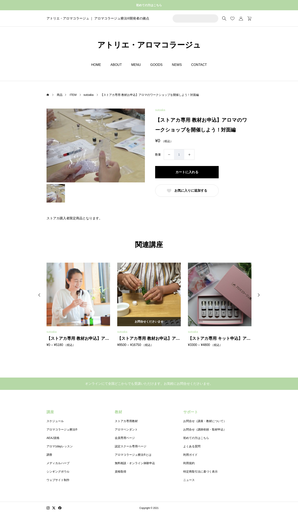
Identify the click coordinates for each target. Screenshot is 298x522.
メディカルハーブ (58, 463)
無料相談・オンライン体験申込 (135, 463)
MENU (136, 64)
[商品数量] (179, 154)
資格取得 (120, 471)
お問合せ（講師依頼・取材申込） (204, 429)
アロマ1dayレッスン (60, 446)
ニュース (189, 480)
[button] (39, 295)
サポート (190, 412)
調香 (49, 454)
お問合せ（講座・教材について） (204, 421)
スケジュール (55, 421)
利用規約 (189, 463)
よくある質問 (191, 446)
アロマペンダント (126, 429)
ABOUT (116, 64)
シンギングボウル (58, 471)
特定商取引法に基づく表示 (200, 471)
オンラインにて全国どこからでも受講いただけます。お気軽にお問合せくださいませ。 (149, 383)
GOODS (156, 64)
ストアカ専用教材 (126, 421)
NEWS (177, 64)
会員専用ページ (125, 438)
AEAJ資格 (53, 438)
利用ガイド (190, 454)
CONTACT (199, 64)
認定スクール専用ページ (130, 446)
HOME (96, 64)
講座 (50, 412)
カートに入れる (186, 172)
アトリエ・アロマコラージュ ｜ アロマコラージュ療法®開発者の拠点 (98, 18)
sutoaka (160, 110)
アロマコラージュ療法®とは (133, 454)
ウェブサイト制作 (58, 480)
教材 (118, 412)
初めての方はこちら (149, 5)
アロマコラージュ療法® (62, 429)
